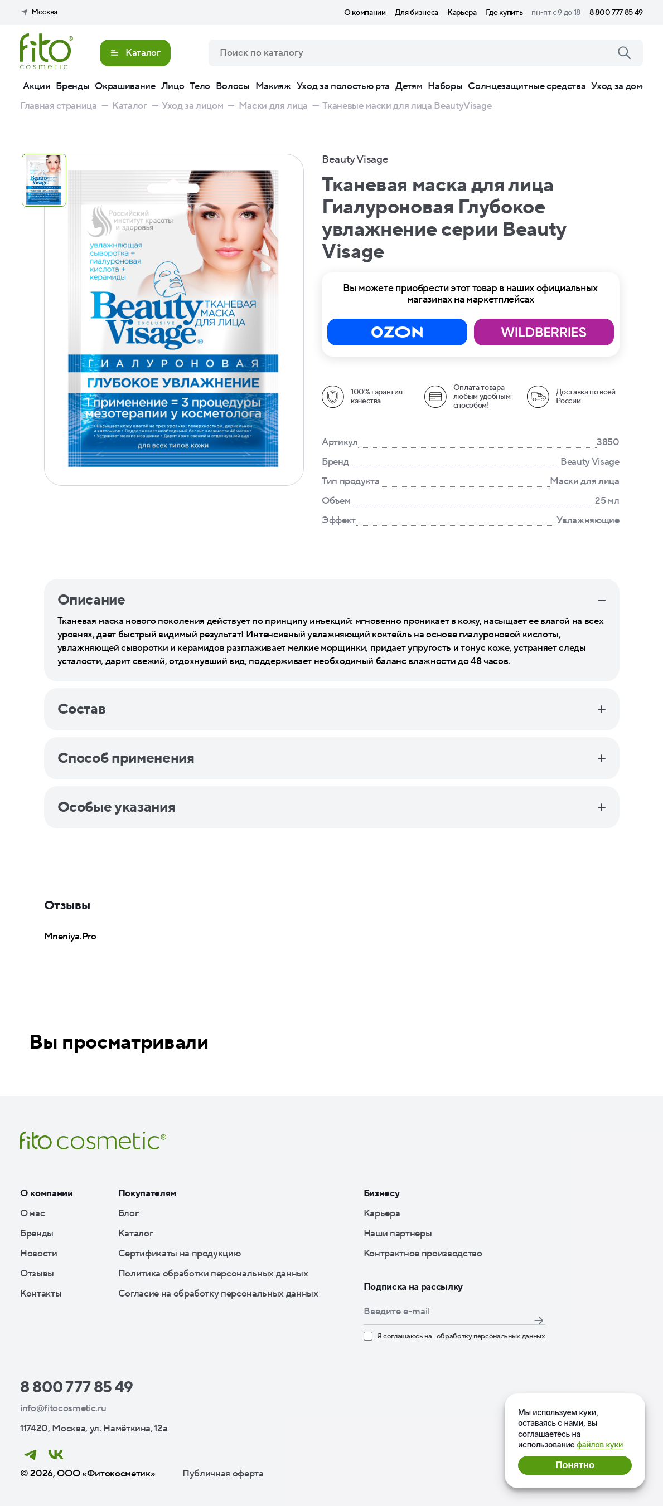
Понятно (574, 1465)
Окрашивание (125, 86)
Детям (408, 86)
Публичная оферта (223, 1473)
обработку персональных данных (491, 1336)
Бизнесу (382, 1193)
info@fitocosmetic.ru (63, 1408)
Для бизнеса (416, 13)
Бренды (72, 86)
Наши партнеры (398, 1233)
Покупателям (147, 1193)
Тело (200, 86)
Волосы (233, 86)
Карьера (462, 13)
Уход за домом (622, 86)
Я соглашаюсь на (454, 1336)
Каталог (135, 1233)
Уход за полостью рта (343, 86)
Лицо (173, 86)
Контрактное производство (423, 1253)
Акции (36, 86)
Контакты (40, 1294)
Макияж (273, 86)
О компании (365, 13)
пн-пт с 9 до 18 (555, 13)
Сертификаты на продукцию (179, 1253)
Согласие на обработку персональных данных (218, 1294)
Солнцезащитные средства (526, 86)
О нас (32, 1213)
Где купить (504, 13)
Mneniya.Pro (70, 936)
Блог (128, 1213)
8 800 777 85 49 (616, 13)
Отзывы (37, 1274)
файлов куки (600, 1444)
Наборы (445, 86)
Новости (38, 1253)
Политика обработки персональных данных (213, 1274)
